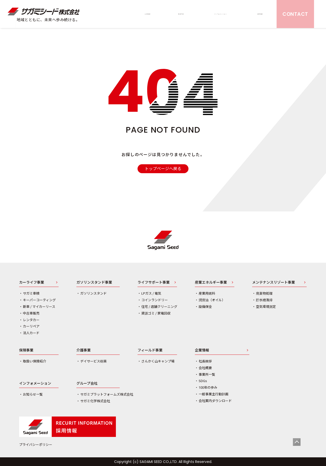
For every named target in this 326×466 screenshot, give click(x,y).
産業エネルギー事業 (211, 283)
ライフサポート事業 (154, 283)
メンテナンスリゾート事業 (273, 283)
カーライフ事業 (31, 283)
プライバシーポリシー (35, 444)
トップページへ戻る (163, 168)
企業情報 (202, 350)
